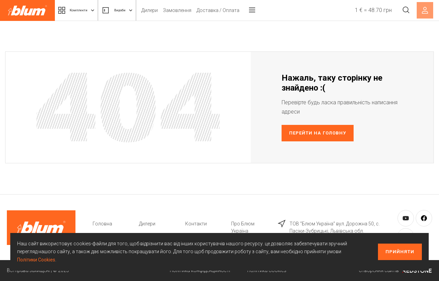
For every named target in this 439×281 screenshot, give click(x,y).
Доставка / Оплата (237, 10)
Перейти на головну (317, 133)
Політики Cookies (36, 259)
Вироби (132, 10)
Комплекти (81, 10)
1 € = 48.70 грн (369, 10)
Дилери (169, 10)
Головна (102, 223)
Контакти (196, 223)
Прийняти (399, 251)
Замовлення (196, 10)
